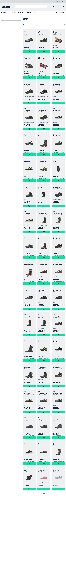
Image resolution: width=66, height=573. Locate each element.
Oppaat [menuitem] (35, 12)
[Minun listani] (58, 6)
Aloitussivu (3, 15)
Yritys (57, 12)
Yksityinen (62, 12)
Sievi (7, 15)
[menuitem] (4, 12)
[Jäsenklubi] (53, 6)
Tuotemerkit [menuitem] (28, 12)
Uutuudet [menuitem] (20, 12)
